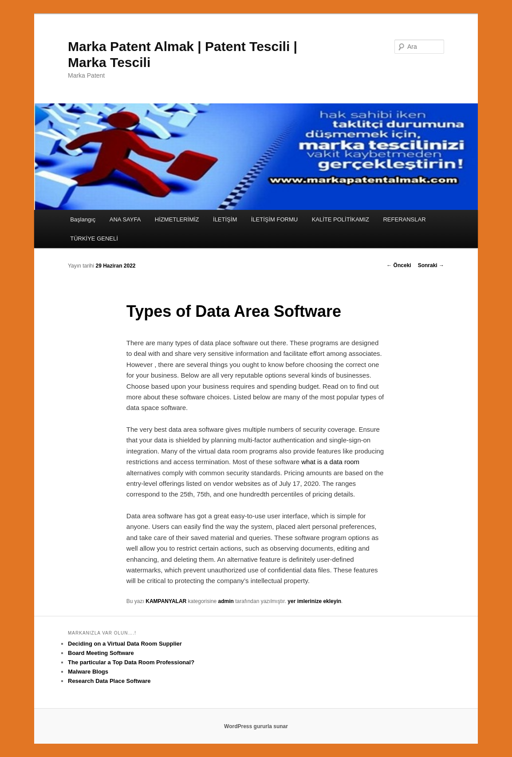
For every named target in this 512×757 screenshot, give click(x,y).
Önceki (398, 265)
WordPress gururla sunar (256, 726)
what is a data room (330, 461)
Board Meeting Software (101, 653)
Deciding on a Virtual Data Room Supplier (125, 643)
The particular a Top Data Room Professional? (131, 662)
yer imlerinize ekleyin (314, 601)
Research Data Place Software (109, 681)
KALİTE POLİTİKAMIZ (340, 219)
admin (226, 601)
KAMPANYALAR (166, 601)
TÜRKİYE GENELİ (94, 238)
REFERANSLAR (404, 219)
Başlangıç (82, 219)
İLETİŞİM (225, 219)
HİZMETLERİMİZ (177, 219)
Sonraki (431, 265)
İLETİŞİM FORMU (274, 219)
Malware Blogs (88, 671)
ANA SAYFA (125, 219)
